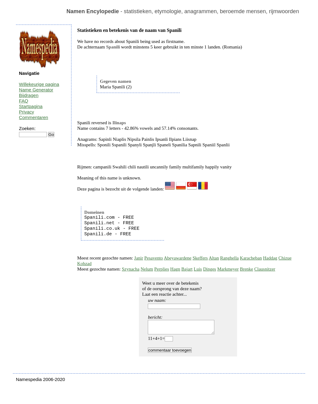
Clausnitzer (264, 269)
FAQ (23, 100)
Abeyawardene (177, 258)
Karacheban (251, 258)
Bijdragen (28, 95)
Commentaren (33, 117)
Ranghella (229, 258)
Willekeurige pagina (39, 84)
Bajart (187, 269)
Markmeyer (228, 269)
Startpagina (31, 106)
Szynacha (130, 269)
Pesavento (153, 258)
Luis (198, 269)
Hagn (175, 269)
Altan (214, 258)
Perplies (161, 269)
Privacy (26, 111)
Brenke (246, 269)
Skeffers (200, 258)
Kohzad (84, 263)
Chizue (285, 258)
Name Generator (36, 89)
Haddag (270, 258)
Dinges (209, 269)
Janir (138, 258)
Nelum (146, 269)
